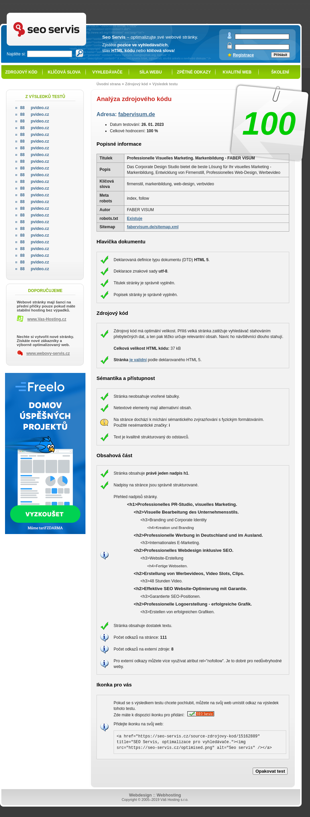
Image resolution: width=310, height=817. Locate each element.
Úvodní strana (109, 84)
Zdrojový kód (21, 72)
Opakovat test (270, 771)
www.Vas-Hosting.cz (46, 319)
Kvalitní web (237, 72)
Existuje (134, 218)
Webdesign (140, 795)
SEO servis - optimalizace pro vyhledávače (60, 13)
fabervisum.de (136, 114)
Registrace (243, 55)
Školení (280, 72)
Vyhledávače (107, 72)
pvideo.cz (34, 107)
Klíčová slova (64, 72)
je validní (137, 359)
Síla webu (150, 72)
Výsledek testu (165, 84)
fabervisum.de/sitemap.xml (153, 227)
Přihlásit (280, 55)
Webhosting (169, 795)
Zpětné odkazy (194, 72)
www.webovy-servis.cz (48, 353)
